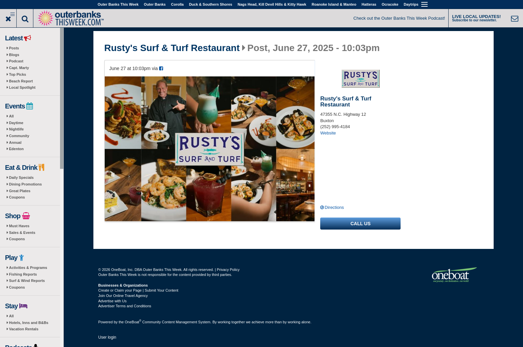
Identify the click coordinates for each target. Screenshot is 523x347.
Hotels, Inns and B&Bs (28, 323)
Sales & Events (22, 233)
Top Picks (17, 74)
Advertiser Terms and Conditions (124, 306)
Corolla (177, 4)
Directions (334, 207)
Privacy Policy (228, 270)
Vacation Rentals (23, 329)
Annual (15, 142)
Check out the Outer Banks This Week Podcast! (399, 18)
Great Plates (19, 191)
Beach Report (21, 81)
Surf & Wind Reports (27, 281)
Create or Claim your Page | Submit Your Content (138, 290)
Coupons (17, 197)
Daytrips (411, 4)
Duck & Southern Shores (210, 4)
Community (19, 136)
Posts (14, 48)
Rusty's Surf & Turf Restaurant (172, 48)
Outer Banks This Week (118, 4)
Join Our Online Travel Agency (123, 296)
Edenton (16, 149)
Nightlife (16, 129)
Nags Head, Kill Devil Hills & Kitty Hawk (271, 4)
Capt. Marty (19, 68)
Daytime (16, 123)
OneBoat (133, 322)
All (11, 116)
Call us (361, 223)
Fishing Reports (23, 274)
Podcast (16, 61)
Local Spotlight (22, 87)
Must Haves (19, 226)
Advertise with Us (112, 301)
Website (328, 132)
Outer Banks (154, 4)
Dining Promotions (25, 184)
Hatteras (369, 4)
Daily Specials (21, 178)
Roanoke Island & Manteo (334, 4)
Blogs (14, 55)
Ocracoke (390, 4)
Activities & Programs (28, 268)
